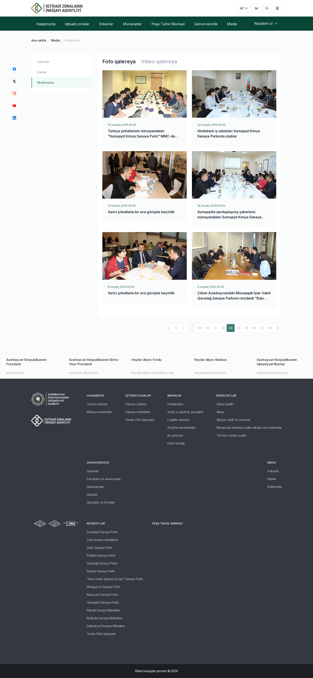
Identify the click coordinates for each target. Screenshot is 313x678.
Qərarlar (92, 494)
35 (246, 328)
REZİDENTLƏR (96, 523)
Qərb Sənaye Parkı (99, 547)
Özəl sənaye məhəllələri (102, 540)
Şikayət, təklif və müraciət (233, 420)
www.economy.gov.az (272, 373)
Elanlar (42, 72)
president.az (15, 373)
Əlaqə (220, 412)
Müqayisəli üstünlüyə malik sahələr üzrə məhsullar (249, 427)
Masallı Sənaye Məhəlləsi (103, 610)
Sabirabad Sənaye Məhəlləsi (106, 626)
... (191, 328)
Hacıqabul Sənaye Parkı (103, 602)
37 (262, 328)
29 (199, 328)
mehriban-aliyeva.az (83, 373)
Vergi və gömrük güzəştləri (185, 412)
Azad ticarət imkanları (181, 427)
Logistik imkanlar (178, 420)
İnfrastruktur (175, 404)
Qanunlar (93, 471)
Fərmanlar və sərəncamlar (104, 479)
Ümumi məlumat (97, 404)
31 (215, 328)
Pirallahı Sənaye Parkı (101, 555)
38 (270, 328)
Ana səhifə (38, 40)
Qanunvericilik (98, 462)
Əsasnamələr (95, 487)
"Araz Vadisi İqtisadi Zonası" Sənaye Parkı (115, 579)
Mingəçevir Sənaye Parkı (103, 587)
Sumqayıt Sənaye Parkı (102, 532)
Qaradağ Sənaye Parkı (102, 563)
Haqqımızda (95, 395)
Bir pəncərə (175, 435)
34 (238, 328)
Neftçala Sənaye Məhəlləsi (104, 618)
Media (55, 40)
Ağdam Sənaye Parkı (101, 571)
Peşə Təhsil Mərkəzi (167, 523)
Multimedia (72, 40)
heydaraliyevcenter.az (210, 373)
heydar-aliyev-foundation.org (152, 373)
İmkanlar (174, 395)
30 (207, 328)
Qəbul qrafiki (225, 404)
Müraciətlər (226, 395)
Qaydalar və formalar (101, 502)
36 (254, 328)
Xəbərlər (43, 62)
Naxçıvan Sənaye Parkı (102, 594)
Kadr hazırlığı (176, 443)
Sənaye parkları (136, 404)
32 (223, 328)
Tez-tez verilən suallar (231, 435)
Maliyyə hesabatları (99, 412)
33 (231, 328)
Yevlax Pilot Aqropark (139, 420)
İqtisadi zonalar (138, 395)
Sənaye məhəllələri (137, 412)
